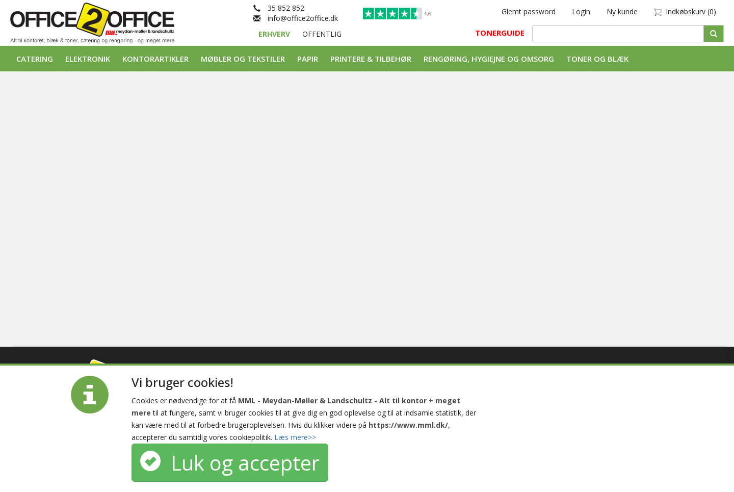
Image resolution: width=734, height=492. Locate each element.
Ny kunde (622, 11)
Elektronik (87, 59)
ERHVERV (275, 34)
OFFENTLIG (322, 34)
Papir (307, 59)
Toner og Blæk (597, 59)
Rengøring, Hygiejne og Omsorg (489, 59)
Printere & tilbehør (370, 59)
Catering (34, 59)
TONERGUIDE (500, 33)
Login (581, 11)
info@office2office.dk (295, 18)
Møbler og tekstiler (243, 59)
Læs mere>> (295, 437)
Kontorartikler (155, 59)
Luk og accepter (230, 463)
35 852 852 (278, 8)
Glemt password (529, 11)
